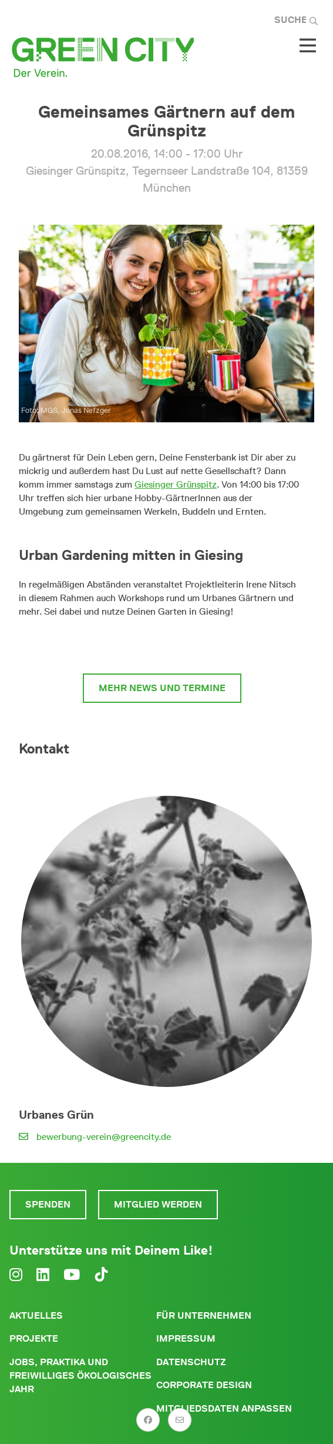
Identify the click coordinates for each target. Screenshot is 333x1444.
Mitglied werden (158, 1204)
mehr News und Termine (162, 687)
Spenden (47, 1204)
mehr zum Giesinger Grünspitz (162, 645)
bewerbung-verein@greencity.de (103, 1136)
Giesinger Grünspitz (175, 484)
